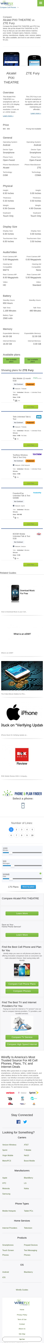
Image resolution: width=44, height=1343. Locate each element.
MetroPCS (6, 1161)
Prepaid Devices (31, 1245)
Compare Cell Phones (8, 7)
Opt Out (22, 1339)
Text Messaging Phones (30, 1252)
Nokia (26, 1188)
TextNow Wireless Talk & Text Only (20, 456)
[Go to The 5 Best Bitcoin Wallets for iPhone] (22, 675)
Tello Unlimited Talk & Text (22, 418)
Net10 (26, 1155)
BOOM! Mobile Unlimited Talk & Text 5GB (21, 536)
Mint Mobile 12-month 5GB (22, 379)
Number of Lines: (22, 823)
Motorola (6, 1188)
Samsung (6, 1194)
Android (5, 1272)
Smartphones (7, 1245)
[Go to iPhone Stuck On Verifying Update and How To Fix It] (22, 716)
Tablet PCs (28, 1211)
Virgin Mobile (7, 1155)
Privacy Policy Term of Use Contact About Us (22, 1322)
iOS (4, 1277)
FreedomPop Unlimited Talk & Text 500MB (21, 495)
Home (22, 1310)
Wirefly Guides (22, 1290)
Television (28, 1228)
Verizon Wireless (9, 1145)
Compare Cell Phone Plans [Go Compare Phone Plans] (22, 984)
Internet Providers (9, 1228)
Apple (4, 1178)
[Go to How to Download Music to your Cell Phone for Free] (22, 593)
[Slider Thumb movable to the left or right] (10, 853)
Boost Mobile (29, 1161)
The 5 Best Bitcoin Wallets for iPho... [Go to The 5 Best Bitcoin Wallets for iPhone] (13, 694)
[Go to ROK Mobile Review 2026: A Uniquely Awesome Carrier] (22, 757)
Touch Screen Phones (8, 1252)
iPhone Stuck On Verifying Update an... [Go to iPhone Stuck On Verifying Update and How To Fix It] (14, 735)
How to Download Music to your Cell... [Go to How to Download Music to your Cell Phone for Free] (14, 612)
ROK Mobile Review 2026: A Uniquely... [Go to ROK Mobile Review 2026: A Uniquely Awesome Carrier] (14, 776)
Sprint (4, 1150)
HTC (4, 1183)
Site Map (22, 1334)
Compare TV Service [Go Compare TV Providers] (22, 1037)
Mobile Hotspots (9, 1211)
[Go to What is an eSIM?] (22, 634)
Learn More (22, 913)
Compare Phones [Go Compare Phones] (22, 991)
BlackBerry (28, 1178)
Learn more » (8, 116)
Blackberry (28, 1272)
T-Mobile (27, 1150)
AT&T (26, 1145)
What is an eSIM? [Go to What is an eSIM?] (7, 653)
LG (25, 1183)
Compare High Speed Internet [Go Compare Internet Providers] (22, 1044)
